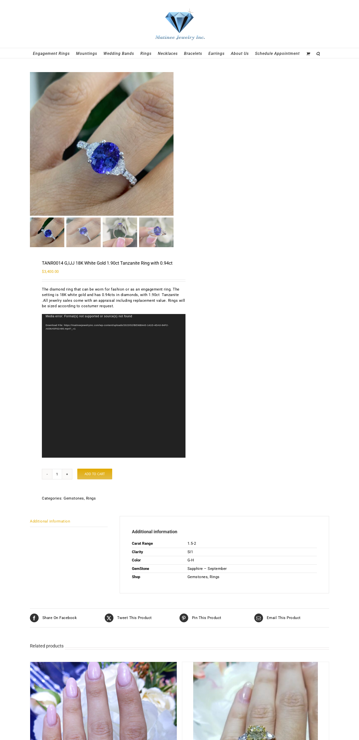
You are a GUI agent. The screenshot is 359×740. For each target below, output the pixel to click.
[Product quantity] (57, 474)
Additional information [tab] (50, 521)
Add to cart (95, 474)
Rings (91, 498)
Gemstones (74, 498)
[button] (318, 53)
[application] (113, 386)
